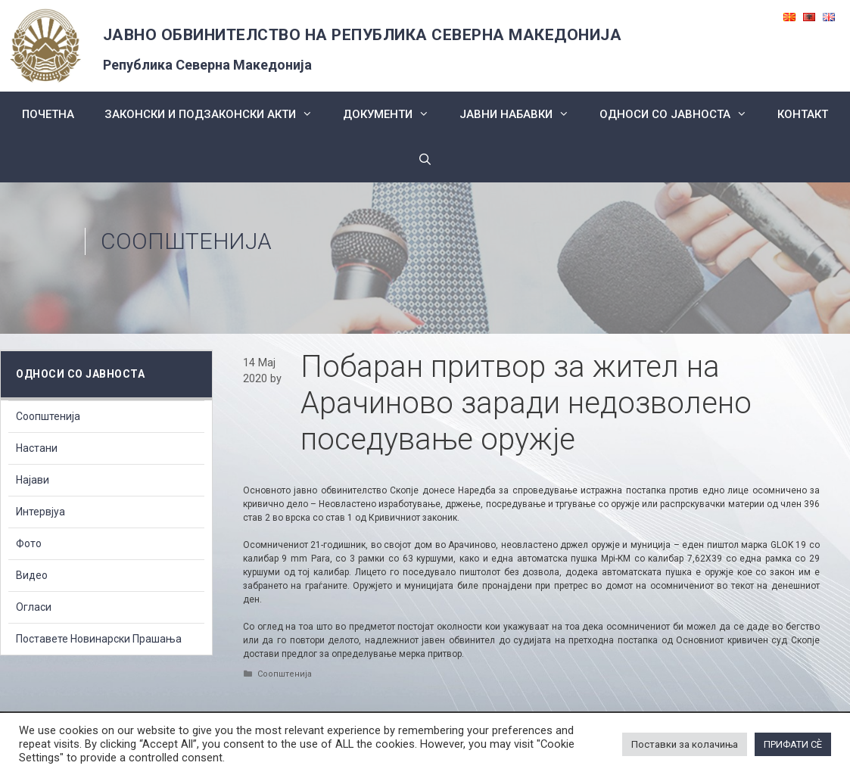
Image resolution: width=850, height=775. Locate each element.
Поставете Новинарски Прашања (99, 639)
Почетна (48, 114)
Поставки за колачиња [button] (684, 744)
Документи (393, 114)
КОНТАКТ (802, 114)
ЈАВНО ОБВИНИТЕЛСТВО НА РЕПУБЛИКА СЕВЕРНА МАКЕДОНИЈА (362, 35)
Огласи (33, 607)
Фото (29, 543)
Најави (32, 480)
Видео (32, 575)
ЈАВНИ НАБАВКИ (521, 114)
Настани (37, 448)
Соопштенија (186, 241)
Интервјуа (40, 512)
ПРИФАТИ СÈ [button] (793, 744)
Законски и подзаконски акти (216, 114)
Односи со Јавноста (680, 114)
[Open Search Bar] (425, 159)
